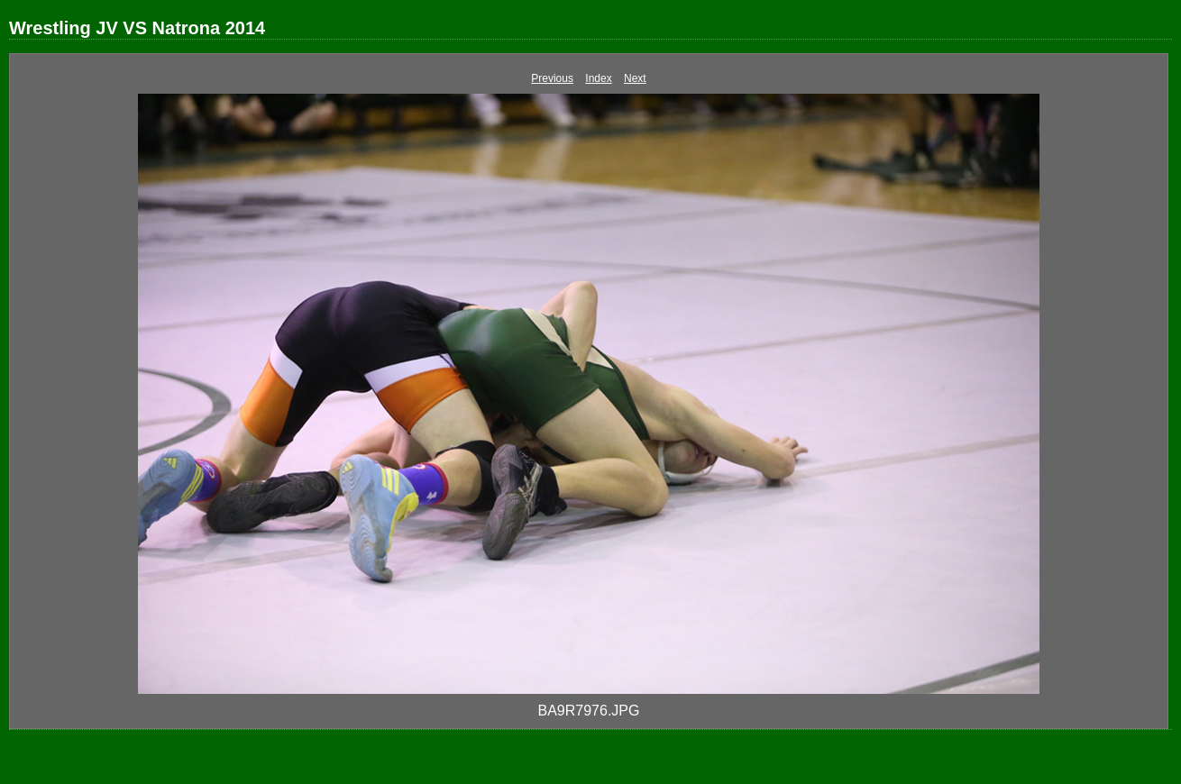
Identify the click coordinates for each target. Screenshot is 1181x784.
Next (635, 78)
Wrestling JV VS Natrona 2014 (137, 28)
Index (598, 78)
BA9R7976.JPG (589, 710)
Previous (552, 78)
